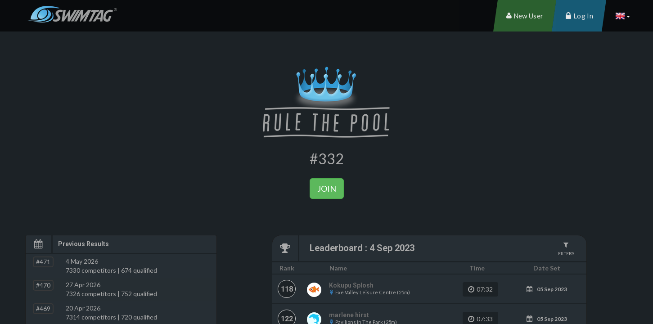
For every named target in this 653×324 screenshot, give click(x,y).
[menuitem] (524, 16)
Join (326, 189)
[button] (622, 16)
